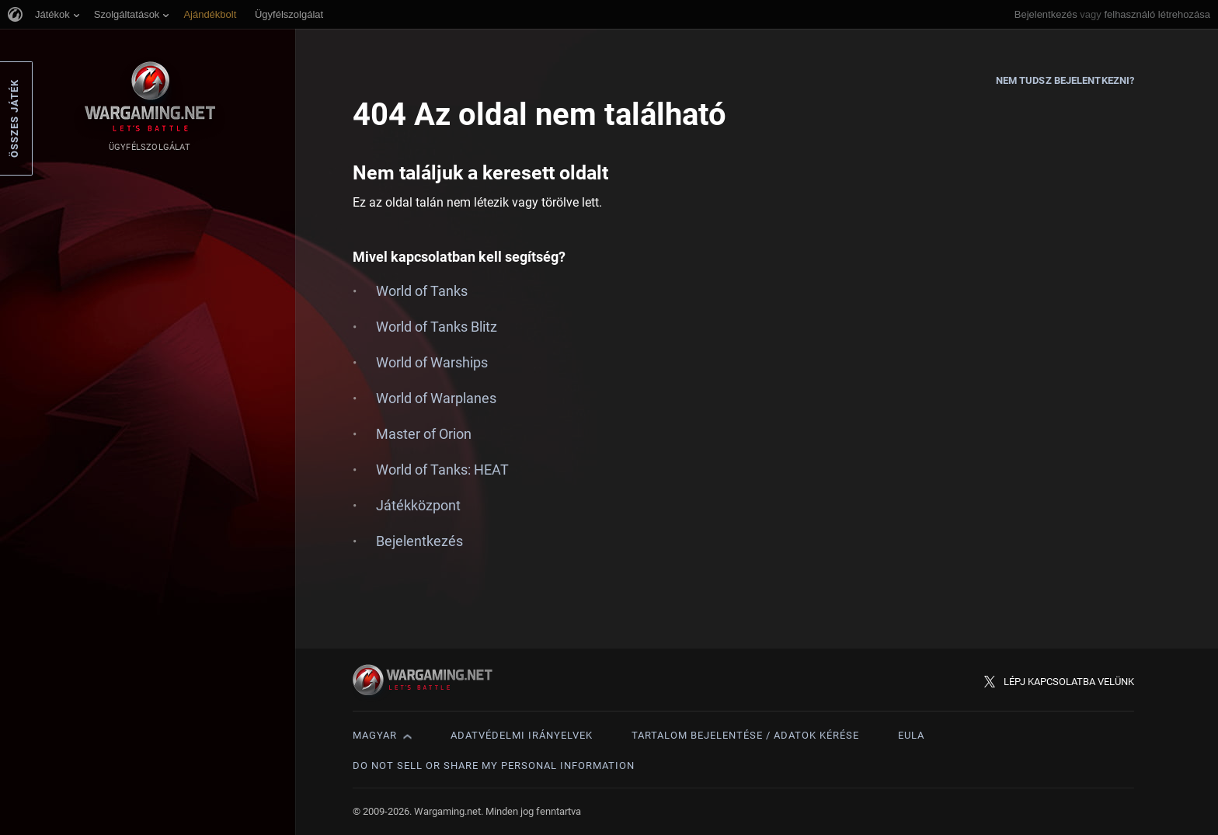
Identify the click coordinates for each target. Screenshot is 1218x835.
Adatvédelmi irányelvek (522, 735)
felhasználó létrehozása (1157, 14)
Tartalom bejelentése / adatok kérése (745, 735)
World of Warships (432, 362)
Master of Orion (424, 434)
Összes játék (14, 118)
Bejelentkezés (1045, 14)
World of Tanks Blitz (436, 326)
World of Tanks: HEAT (442, 469)
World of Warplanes (436, 398)
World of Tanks (422, 291)
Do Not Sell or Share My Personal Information (494, 765)
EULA (911, 735)
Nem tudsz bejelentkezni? (1065, 80)
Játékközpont (418, 505)
